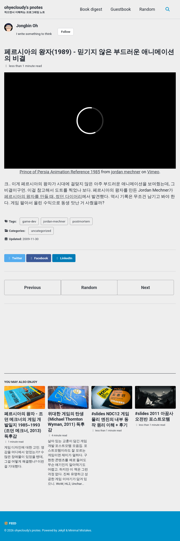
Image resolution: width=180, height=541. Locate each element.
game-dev (29, 221)
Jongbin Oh (27, 25)
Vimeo (153, 171)
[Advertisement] (90, 341)
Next (145, 287)
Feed (10, 523)
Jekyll (61, 530)
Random (147, 9)
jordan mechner (125, 171)
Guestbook (121, 9)
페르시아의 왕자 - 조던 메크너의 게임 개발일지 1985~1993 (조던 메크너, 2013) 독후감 (23, 425)
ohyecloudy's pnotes (24, 10)
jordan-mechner (54, 221)
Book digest (91, 9)
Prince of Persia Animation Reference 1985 (60, 171)
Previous (32, 287)
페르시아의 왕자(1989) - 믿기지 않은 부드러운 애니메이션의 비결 (89, 55)
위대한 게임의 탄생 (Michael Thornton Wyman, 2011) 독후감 (66, 421)
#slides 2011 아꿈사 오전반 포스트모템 (154, 416)
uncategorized (41, 231)
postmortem (81, 221)
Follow (65, 31)
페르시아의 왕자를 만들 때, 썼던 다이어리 (43, 196)
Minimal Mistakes (79, 530)
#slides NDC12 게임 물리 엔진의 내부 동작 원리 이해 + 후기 (110, 419)
